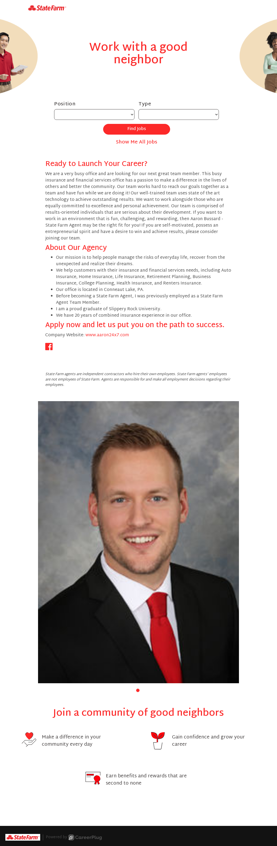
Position (65, 104)
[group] (138, 542)
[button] (138, 690)
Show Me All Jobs (136, 142)
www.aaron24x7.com (107, 335)
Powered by (74, 837)
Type (144, 104)
